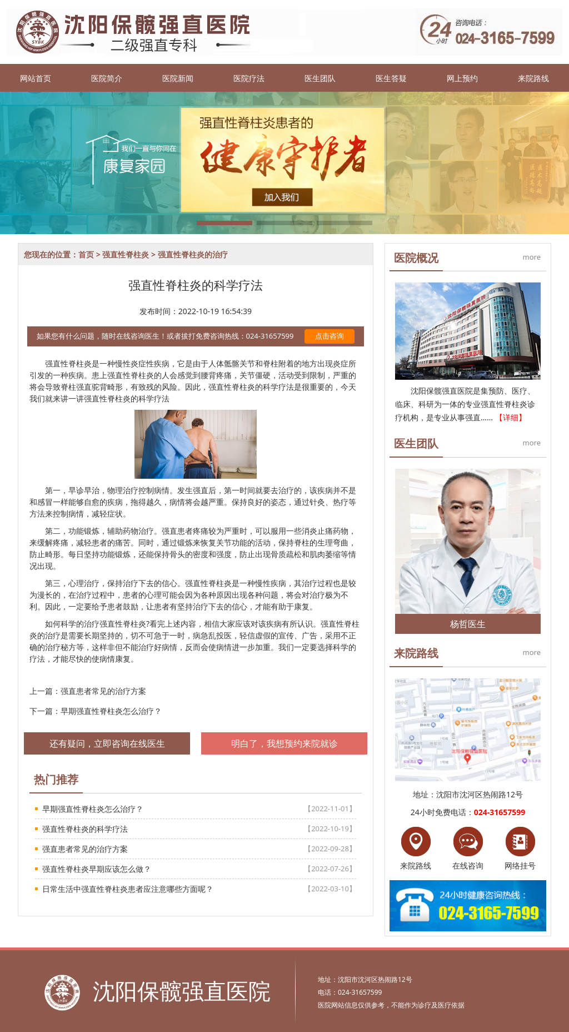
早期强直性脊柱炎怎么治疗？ (111, 711)
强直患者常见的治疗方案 (103, 691)
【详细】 (510, 417)
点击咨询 (329, 336)
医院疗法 (248, 78)
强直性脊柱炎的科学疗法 (85, 828)
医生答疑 (391, 78)
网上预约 (462, 78)
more (532, 257)
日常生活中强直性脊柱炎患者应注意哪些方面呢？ (127, 889)
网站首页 (35, 78)
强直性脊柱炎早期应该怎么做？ (96, 869)
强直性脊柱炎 (125, 254)
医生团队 (320, 78)
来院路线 (533, 78)
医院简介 (106, 78)
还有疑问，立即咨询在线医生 (107, 743)
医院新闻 (177, 78)
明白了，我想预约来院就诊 (284, 743)
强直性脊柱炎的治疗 (193, 254)
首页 (86, 254)
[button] (224, 223)
